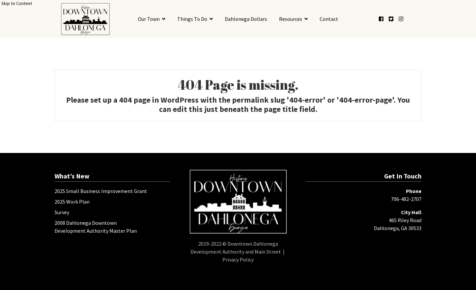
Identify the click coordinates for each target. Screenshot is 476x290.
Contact (329, 19)
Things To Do (192, 19)
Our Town (149, 19)
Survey (62, 212)
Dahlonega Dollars (246, 19)
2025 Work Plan (72, 201)
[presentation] (85, 19)
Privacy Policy (238, 259)
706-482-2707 (406, 199)
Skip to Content (16, 3)
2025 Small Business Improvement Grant (101, 191)
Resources (290, 19)
